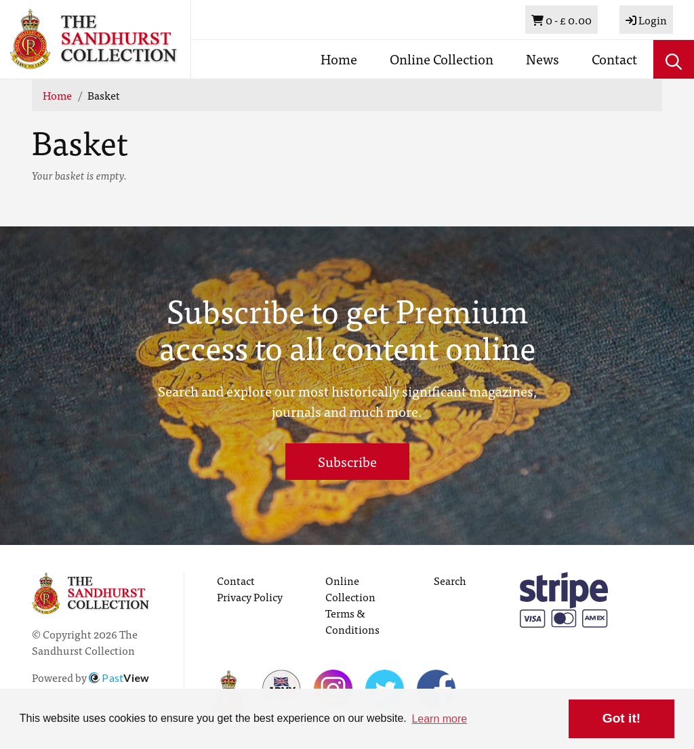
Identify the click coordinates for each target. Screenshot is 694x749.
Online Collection (441, 58)
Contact (614, 58)
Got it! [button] (621, 718)
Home (339, 58)
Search (450, 580)
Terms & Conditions (352, 621)
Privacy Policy (250, 596)
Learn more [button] (439, 719)
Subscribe (347, 461)
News (542, 58)
